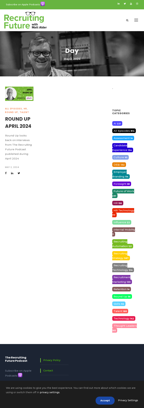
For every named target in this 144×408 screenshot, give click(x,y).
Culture (120, 157)
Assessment (123, 138)
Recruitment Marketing (121, 279)
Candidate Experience (122, 148)
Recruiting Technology (122, 268)
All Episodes (13, 108)
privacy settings (50, 392)
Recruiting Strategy (120, 256)
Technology (124, 318)
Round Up (11, 112)
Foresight (122, 183)
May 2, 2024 (12, 167)
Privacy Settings (128, 400)
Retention (122, 289)
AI (117, 123)
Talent (24, 112)
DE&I (119, 164)
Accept (105, 400)
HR (25, 108)
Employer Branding (120, 174)
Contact (48, 370)
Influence (122, 222)
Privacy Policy (51, 360)
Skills (119, 303)
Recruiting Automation (122, 244)
